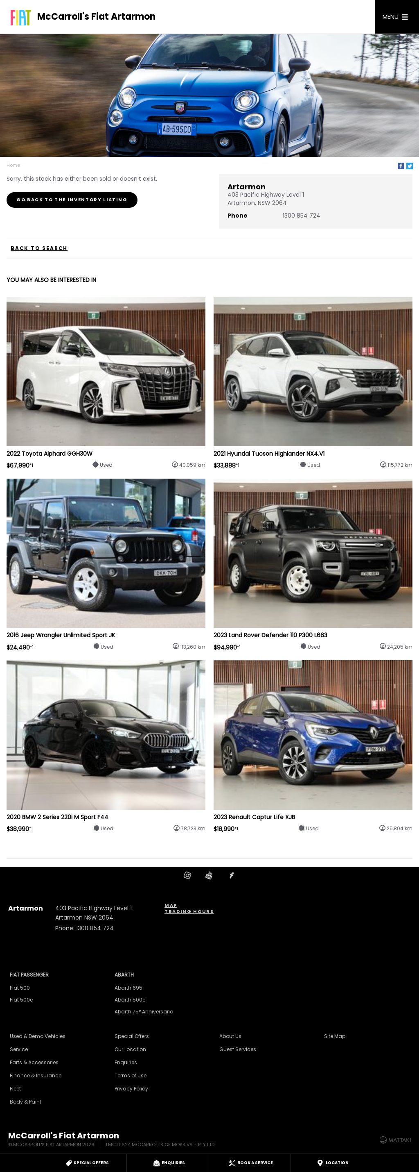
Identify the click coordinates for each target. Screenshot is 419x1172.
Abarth (124, 974)
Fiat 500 (20, 987)
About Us (230, 1036)
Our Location (130, 1049)
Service (19, 1049)
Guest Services (237, 1049)
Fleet (15, 1088)
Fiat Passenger (29, 974)
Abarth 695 (128, 987)
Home (13, 165)
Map (170, 905)
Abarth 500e (130, 999)
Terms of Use (130, 1075)
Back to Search (39, 248)
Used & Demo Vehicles (37, 1036)
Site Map (334, 1036)
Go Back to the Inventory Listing (72, 199)
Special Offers (132, 1036)
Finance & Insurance (35, 1075)
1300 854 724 (301, 215)
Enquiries (126, 1062)
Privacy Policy (131, 1088)
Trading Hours (189, 911)
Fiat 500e (21, 999)
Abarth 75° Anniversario (144, 1011)
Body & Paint (25, 1101)
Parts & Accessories (34, 1062)
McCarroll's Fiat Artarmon (96, 16)
